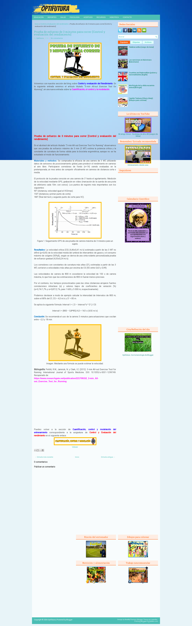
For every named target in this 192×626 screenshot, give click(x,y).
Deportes (52, 17)
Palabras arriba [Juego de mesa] (141, 47)
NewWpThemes (130, 619)
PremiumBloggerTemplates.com (146, 621)
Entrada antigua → (108, 457)
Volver (75, 447)
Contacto (127, 17)
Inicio (37, 24)
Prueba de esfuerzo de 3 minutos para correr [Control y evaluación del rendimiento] (69, 33)
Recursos (101, 17)
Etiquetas (136, 42)
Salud (63, 17)
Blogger (150, 355)
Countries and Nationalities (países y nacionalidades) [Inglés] (143, 74)
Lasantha (154, 619)
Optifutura (40, 38)
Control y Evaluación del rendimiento (54, 24)
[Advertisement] (75, 112)
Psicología (75, 17)
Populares (124, 42)
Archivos (148, 42)
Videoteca (114, 17)
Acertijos (88, 17)
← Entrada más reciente (44, 457)
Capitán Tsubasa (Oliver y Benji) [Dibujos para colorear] (141, 99)
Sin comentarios (57, 38)
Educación (39, 17)
